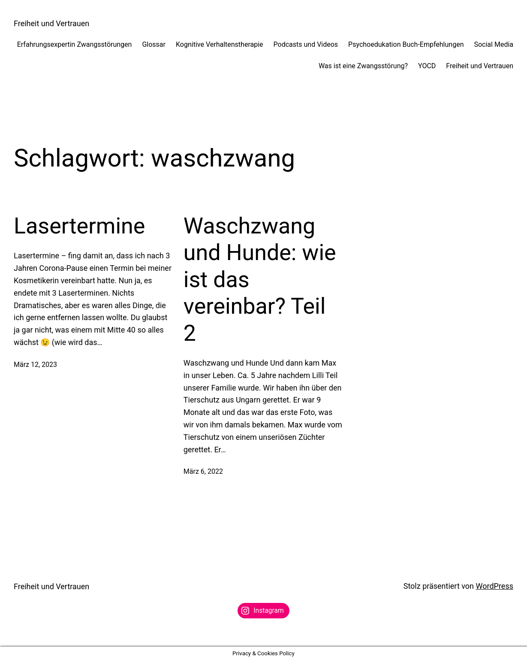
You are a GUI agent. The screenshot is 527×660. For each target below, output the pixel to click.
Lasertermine (79, 226)
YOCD (427, 66)
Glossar (154, 44)
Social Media (493, 44)
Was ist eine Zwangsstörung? (363, 66)
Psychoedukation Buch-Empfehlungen (406, 44)
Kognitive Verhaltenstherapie (219, 44)
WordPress (494, 585)
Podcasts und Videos (306, 44)
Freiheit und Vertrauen (51, 23)
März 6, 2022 (203, 471)
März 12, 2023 (35, 364)
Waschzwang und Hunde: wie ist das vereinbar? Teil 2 (260, 279)
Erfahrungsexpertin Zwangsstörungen (74, 44)
